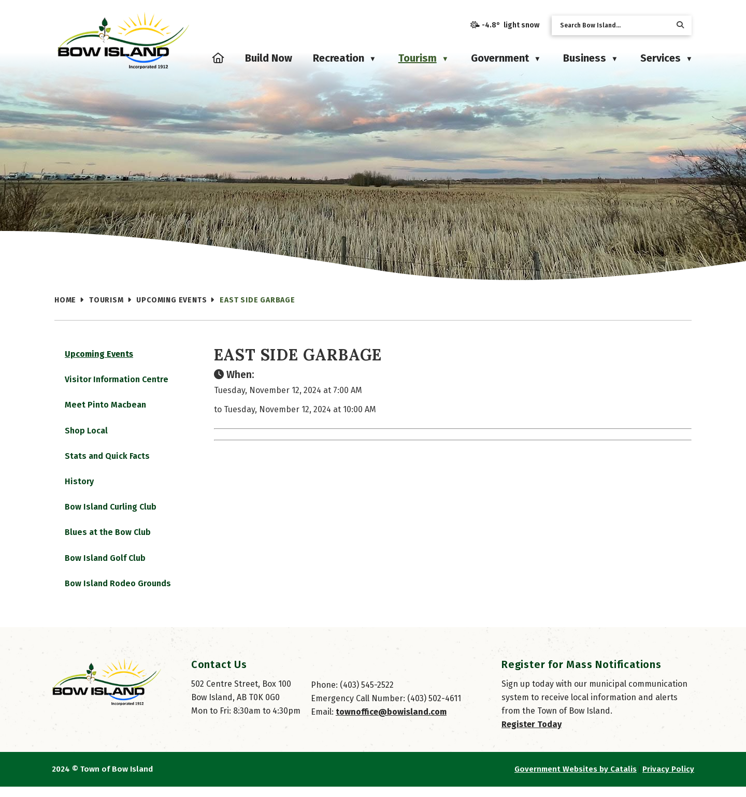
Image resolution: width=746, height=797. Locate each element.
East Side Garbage (257, 300)
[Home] (218, 58)
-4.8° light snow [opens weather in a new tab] (510, 25)
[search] (613, 25)
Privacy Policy (668, 779)
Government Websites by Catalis (575, 779)
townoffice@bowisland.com (391, 722)
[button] (680, 25)
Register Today (531, 735)
